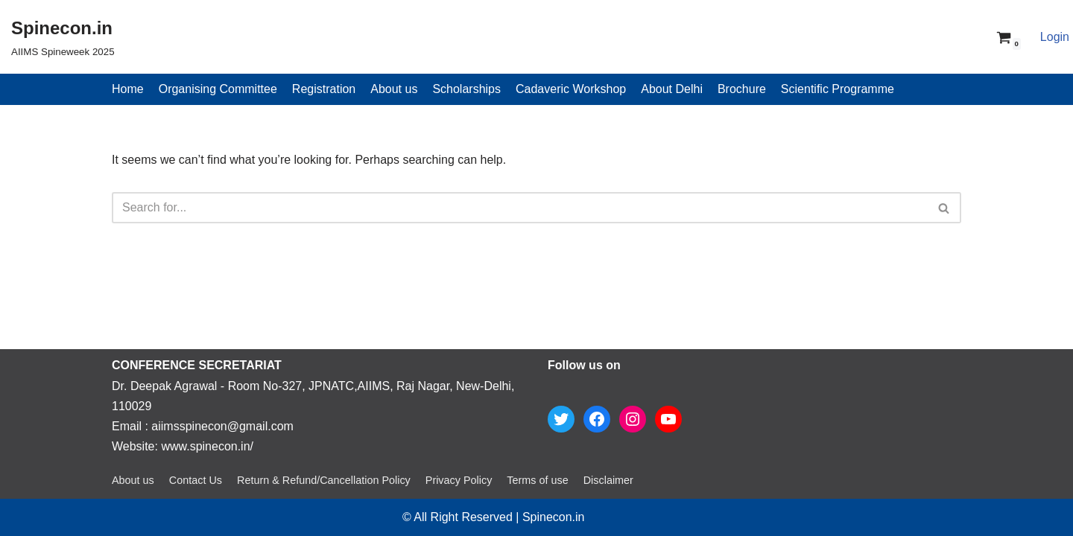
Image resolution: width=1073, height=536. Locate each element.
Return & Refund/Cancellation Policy (324, 480)
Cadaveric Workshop (571, 89)
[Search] (520, 207)
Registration (323, 89)
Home (128, 89)
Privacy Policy (459, 480)
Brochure (742, 89)
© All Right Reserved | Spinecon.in (493, 517)
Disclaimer (608, 480)
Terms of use (537, 480)
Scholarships (466, 89)
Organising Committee (218, 89)
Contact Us (195, 480)
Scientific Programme (837, 89)
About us (393, 89)
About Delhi (672, 89)
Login (1054, 37)
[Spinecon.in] (63, 36)
